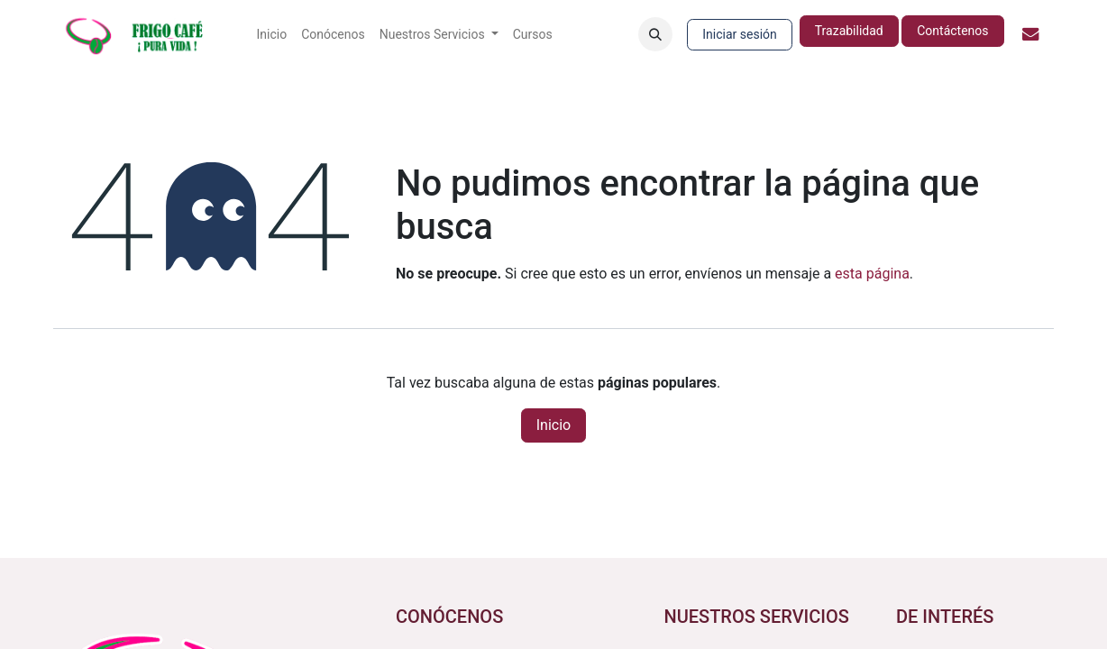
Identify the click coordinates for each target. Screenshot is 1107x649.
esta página (872, 273)
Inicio (553, 425)
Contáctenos (952, 30)
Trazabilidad (849, 30)
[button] (655, 34)
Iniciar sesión (739, 34)
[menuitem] (272, 34)
